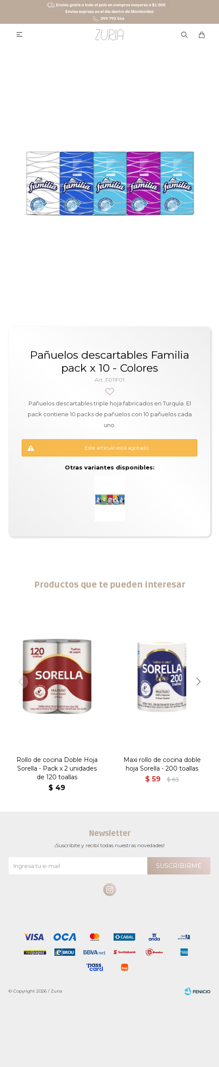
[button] (198, 681)
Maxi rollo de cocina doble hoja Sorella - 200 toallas (162, 764)
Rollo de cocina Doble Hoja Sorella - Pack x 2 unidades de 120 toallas (57, 768)
